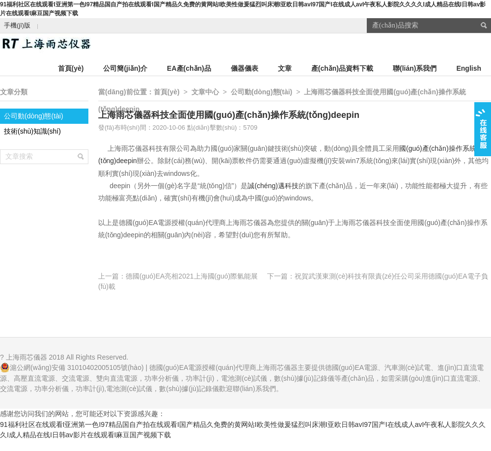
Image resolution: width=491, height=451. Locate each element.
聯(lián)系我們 (414, 68)
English (468, 68)
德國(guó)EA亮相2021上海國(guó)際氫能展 (192, 276)
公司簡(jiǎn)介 (125, 68)
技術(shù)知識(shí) (32, 131)
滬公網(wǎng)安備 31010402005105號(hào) (77, 367)
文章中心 (205, 92)
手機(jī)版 (17, 25)
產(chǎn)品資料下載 (342, 68)
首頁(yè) (71, 68)
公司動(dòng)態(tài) (33, 116)
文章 (285, 68)
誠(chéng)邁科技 (272, 186)
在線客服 (482, 129)
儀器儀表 (244, 68)
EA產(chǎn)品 (189, 68)
